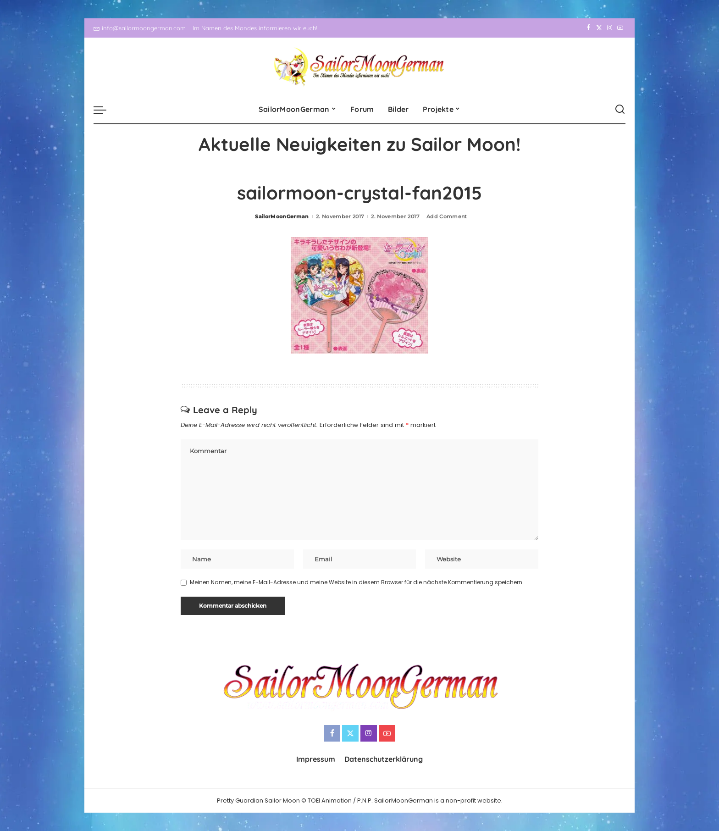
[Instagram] (609, 28)
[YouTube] (620, 28)
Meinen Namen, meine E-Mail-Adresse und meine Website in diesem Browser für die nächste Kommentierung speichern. (357, 582)
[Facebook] (588, 28)
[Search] (619, 109)
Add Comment (446, 216)
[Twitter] (599, 28)
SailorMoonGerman (282, 216)
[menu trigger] (105, 109)
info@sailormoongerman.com (140, 28)
